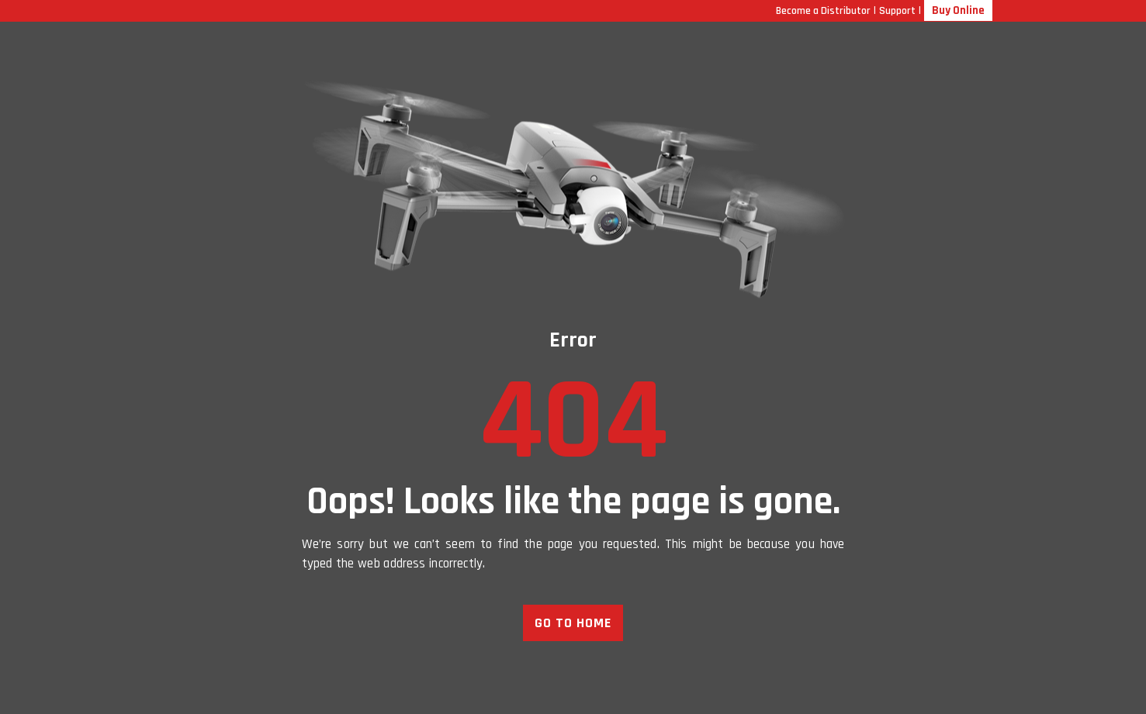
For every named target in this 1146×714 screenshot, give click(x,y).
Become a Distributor (823, 11)
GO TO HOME (573, 623)
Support (897, 11)
